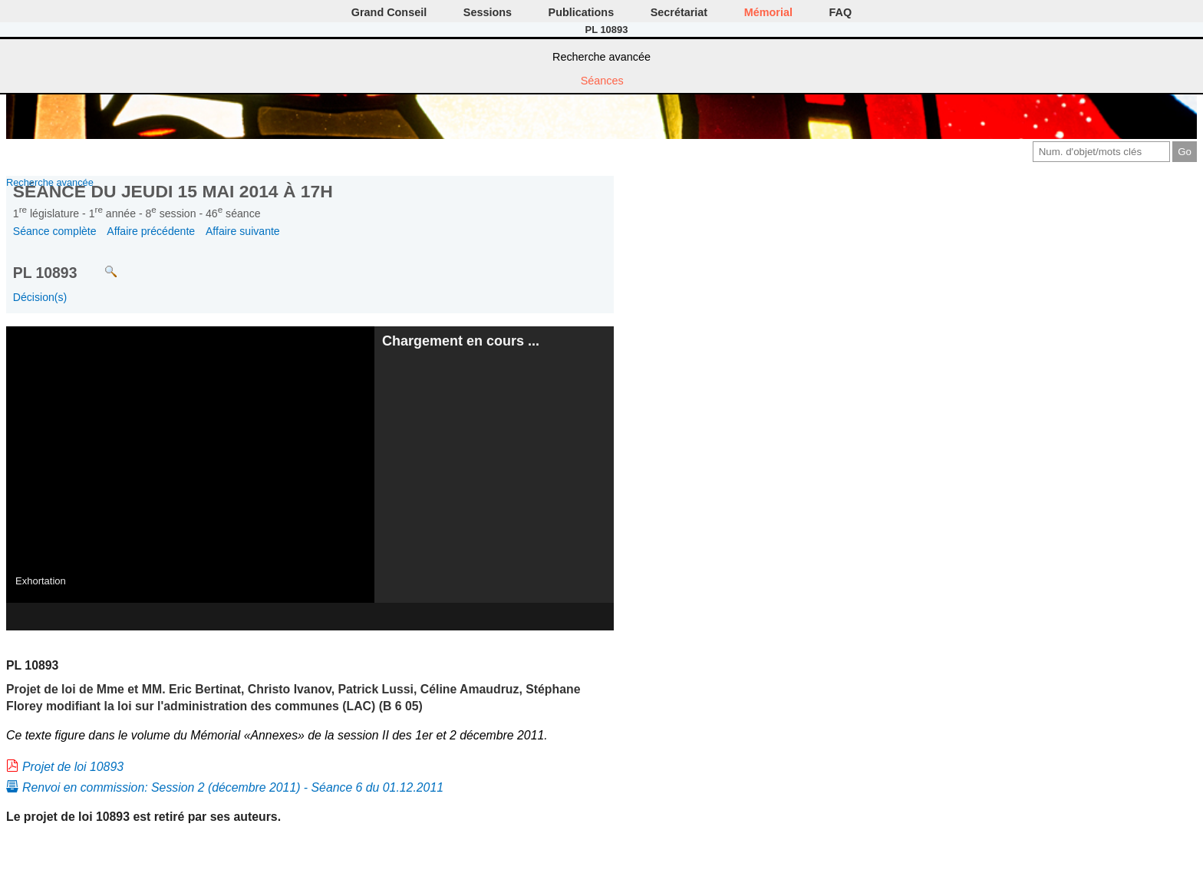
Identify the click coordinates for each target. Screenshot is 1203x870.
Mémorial (768, 12)
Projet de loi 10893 (73, 766)
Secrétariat (679, 12)
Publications (582, 12)
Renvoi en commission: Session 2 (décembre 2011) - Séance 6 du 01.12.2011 (232, 787)
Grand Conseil (389, 12)
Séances (602, 80)
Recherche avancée (601, 57)
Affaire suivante (243, 231)
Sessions (487, 12)
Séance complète (55, 231)
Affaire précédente (151, 231)
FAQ (840, 12)
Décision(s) (40, 297)
